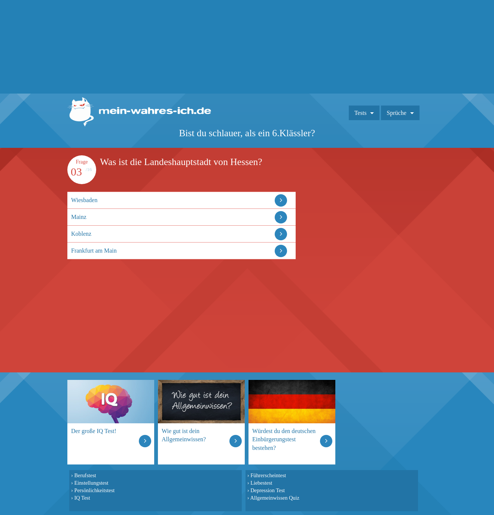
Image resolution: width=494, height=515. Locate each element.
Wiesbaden (84, 200)
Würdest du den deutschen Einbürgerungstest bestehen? (283, 439)
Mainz (78, 217)
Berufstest (85, 475)
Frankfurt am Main (94, 250)
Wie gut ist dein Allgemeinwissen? (184, 435)
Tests (360, 113)
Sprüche (396, 113)
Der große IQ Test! (93, 431)
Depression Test (267, 490)
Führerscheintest (268, 475)
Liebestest (261, 483)
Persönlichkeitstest (94, 490)
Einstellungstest (91, 483)
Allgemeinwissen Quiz (274, 498)
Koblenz (81, 234)
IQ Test (82, 498)
